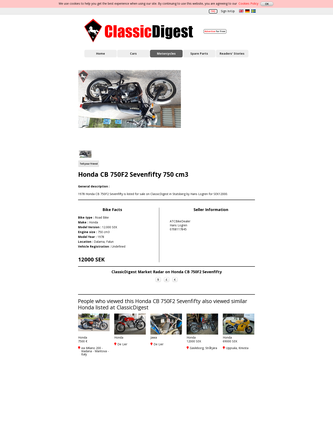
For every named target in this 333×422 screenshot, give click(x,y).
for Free (214, 31)
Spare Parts (199, 53)
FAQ (213, 11)
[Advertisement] (222, 108)
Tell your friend (89, 163)
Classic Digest (138, 30)
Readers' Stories (232, 53)
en (241, 11)
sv (253, 11)
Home (100, 53)
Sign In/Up (228, 11)
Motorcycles (166, 53)
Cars (133, 53)
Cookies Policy (248, 3)
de (247, 11)
